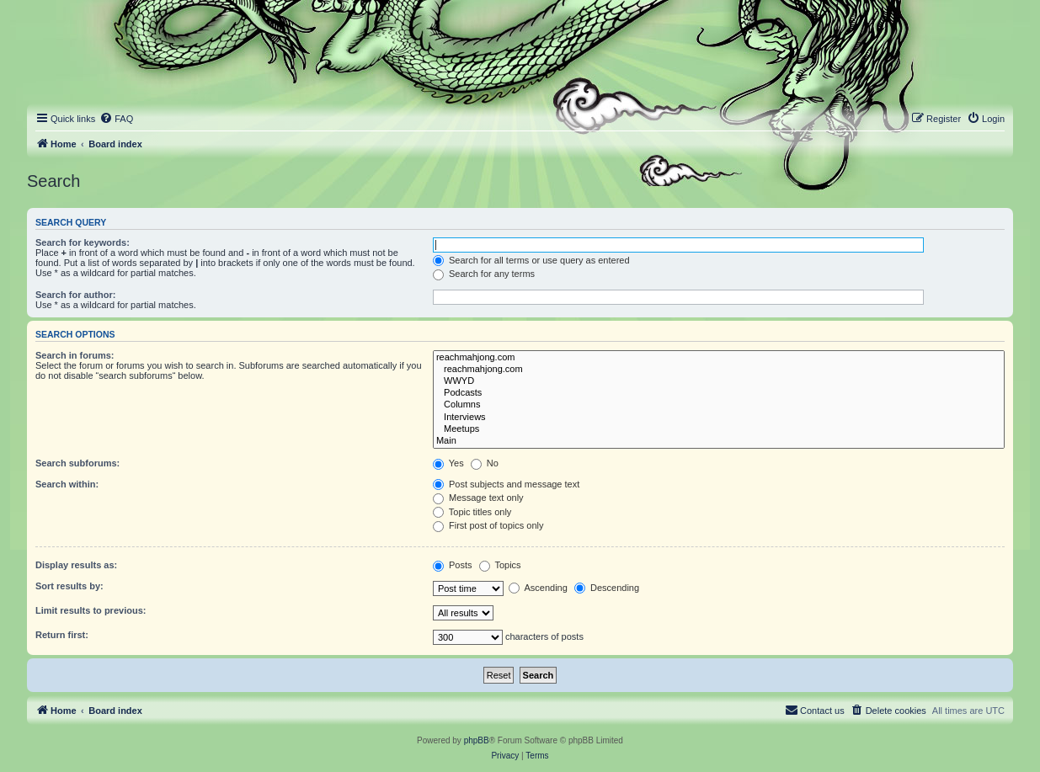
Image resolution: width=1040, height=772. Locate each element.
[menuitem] (116, 119)
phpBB (476, 740)
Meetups (719, 429)
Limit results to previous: (90, 610)
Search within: (67, 484)
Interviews (719, 417)
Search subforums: (77, 463)
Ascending (538, 588)
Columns (719, 405)
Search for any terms (484, 274)
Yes (448, 463)
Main (719, 441)
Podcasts (719, 393)
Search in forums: (75, 355)
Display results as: (76, 565)
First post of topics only (488, 525)
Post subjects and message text (506, 484)
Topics (500, 565)
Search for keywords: (82, 242)
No (485, 463)
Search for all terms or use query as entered (531, 260)
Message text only (478, 497)
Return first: (61, 635)
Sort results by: (69, 586)
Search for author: (75, 295)
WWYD (719, 381)
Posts (452, 565)
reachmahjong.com (719, 358)
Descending (606, 588)
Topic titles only (472, 512)
